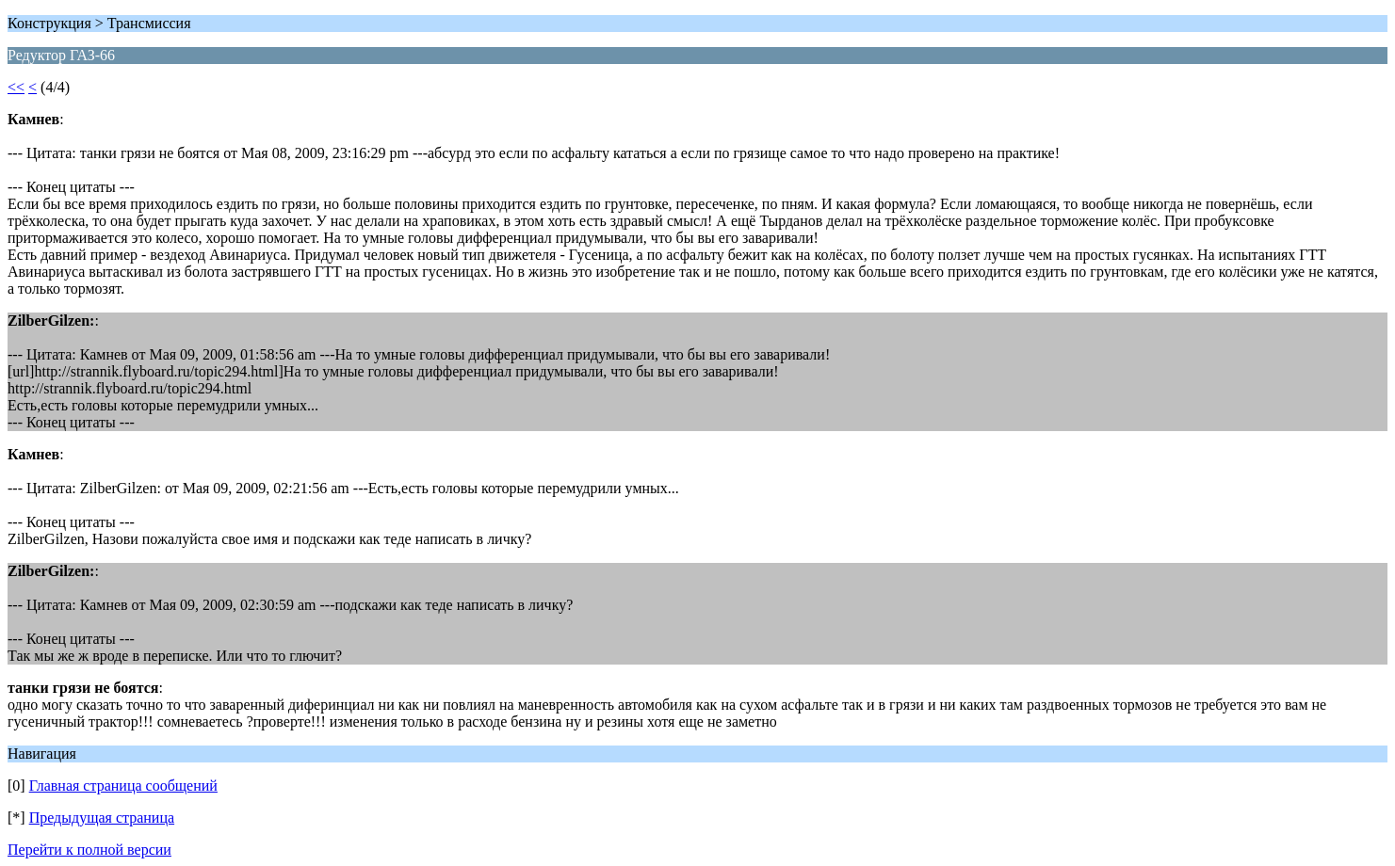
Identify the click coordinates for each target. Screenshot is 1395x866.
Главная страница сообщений (123, 786)
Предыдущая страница (101, 818)
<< (16, 87)
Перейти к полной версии (89, 850)
